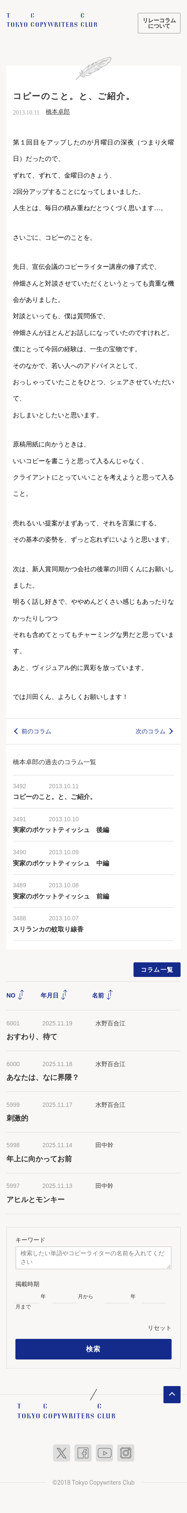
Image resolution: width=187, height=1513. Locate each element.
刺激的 (17, 1118)
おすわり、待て (31, 1037)
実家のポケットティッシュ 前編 (61, 896)
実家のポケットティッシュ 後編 (61, 829)
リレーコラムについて (159, 23)
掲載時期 (27, 1284)
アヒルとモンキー (35, 1200)
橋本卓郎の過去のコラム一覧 (54, 762)
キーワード (30, 1239)
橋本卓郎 (58, 112)
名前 (102, 995)
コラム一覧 (157, 969)
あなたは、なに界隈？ (42, 1077)
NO (15, 995)
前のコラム (36, 731)
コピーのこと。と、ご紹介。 (54, 796)
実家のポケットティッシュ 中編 (61, 863)
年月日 (54, 995)
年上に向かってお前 (39, 1159)
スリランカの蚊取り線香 (48, 929)
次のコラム (151, 731)
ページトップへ (172, 1394)
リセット (160, 1327)
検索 (93, 1349)
